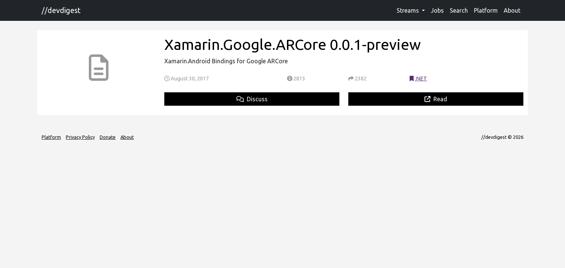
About (512, 10)
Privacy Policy (80, 137)
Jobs (437, 10)
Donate (108, 137)
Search (459, 10)
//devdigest (61, 10)
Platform (486, 10)
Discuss (252, 99)
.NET (421, 79)
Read (435, 99)
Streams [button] (408, 10)
